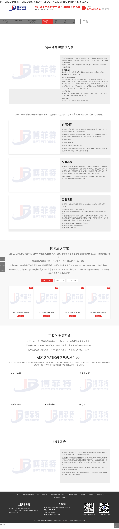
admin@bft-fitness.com (54, 518)
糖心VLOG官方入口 (35, 16)
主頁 (16, 38)
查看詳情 (20, 319)
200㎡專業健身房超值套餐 (21, 316)
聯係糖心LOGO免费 (103, 16)
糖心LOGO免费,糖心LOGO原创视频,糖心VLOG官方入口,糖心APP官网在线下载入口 (44, 2)
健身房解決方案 (67, 16)
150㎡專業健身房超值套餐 (72, 316)
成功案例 (76, 16)
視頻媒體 (92, 16)
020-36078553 (51, 513)
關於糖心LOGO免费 (21, 16)
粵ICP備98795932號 (79, 524)
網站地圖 (65, 524)
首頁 (11, 16)
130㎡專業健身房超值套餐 (98, 316)
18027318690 (98, 9)
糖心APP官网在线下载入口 (51, 16)
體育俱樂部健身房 (32, 38)
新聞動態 (84, 16)
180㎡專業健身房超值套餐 (47, 316)
